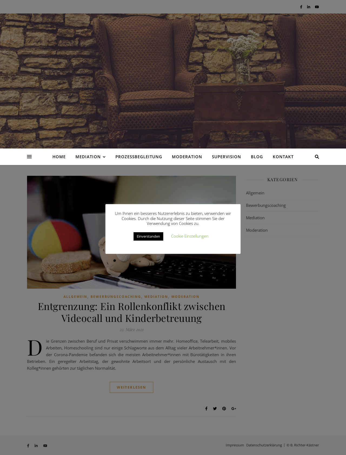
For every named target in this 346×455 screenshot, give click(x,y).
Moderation (187, 156)
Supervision (226, 156)
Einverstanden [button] (148, 236)
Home (59, 156)
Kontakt (283, 156)
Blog (257, 156)
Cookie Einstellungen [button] (189, 236)
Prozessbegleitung (138, 156)
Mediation (88, 156)
